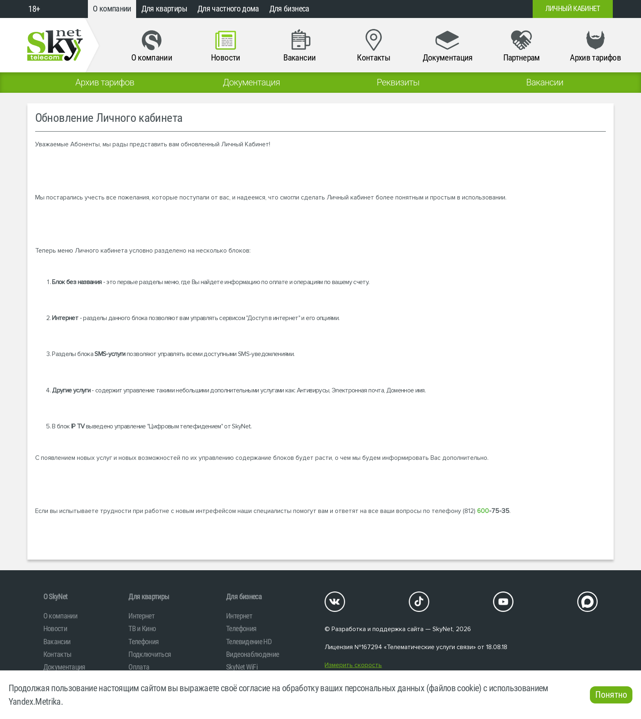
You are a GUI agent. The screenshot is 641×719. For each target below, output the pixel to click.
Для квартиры (164, 8)
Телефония (143, 641)
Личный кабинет (572, 8)
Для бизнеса (289, 8)
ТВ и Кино (142, 628)
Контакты (57, 654)
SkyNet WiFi (242, 667)
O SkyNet (55, 596)
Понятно (611, 695)
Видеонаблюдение (252, 654)
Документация (64, 667)
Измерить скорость (353, 665)
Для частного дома (228, 8)
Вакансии (57, 641)
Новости (55, 628)
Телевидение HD (248, 641)
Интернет (141, 615)
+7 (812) (460, 9)
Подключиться (149, 654)
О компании (112, 8)
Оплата (138, 667)
